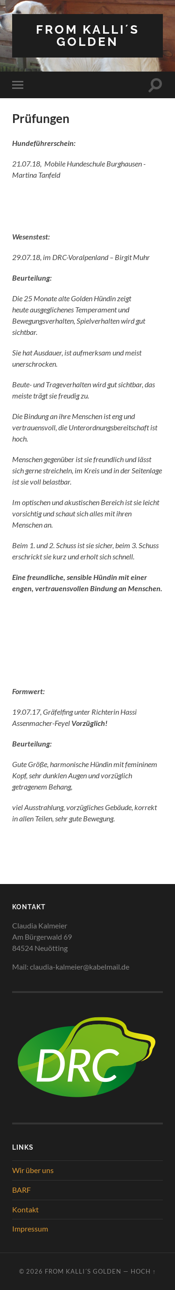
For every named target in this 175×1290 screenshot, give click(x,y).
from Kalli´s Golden (88, 35)
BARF (21, 1189)
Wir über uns (33, 1170)
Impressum (30, 1228)
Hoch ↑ (143, 1271)
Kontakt (25, 1209)
